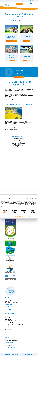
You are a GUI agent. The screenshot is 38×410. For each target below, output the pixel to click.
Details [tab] (19, 192)
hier (17, 340)
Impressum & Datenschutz (28, 354)
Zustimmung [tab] (6, 192)
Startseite (25, 0)
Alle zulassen (31, 216)
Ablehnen (7, 216)
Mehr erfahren (27, 60)
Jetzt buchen (19, 4)
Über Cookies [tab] (31, 192)
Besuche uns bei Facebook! (12, 129)
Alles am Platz (27, 40)
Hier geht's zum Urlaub (11, 40)
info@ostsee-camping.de (11, 306)
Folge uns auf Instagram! (11, 127)
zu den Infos (19, 77)
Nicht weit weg (11, 60)
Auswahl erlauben (19, 216)
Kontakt (29, 0)
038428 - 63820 (9, 304)
